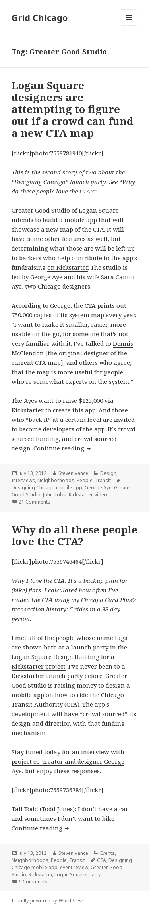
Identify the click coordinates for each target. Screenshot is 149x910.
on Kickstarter (67, 267)
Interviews (23, 480)
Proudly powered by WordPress (48, 900)
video (101, 494)
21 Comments (34, 501)
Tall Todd (25, 809)
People (85, 480)
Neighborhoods (55, 480)
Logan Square (70, 874)
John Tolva (54, 494)
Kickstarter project (39, 666)
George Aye (98, 487)
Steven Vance (73, 473)
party (95, 874)
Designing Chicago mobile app (47, 487)
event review (74, 867)
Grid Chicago (40, 17)
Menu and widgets (129, 25)
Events (107, 853)
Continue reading (62, 448)
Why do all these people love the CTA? (74, 535)
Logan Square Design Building (55, 657)
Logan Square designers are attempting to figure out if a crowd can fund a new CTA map (73, 109)
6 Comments (33, 881)
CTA (101, 860)
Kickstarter (80, 494)
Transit (103, 480)
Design (108, 473)
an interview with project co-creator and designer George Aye (68, 761)
